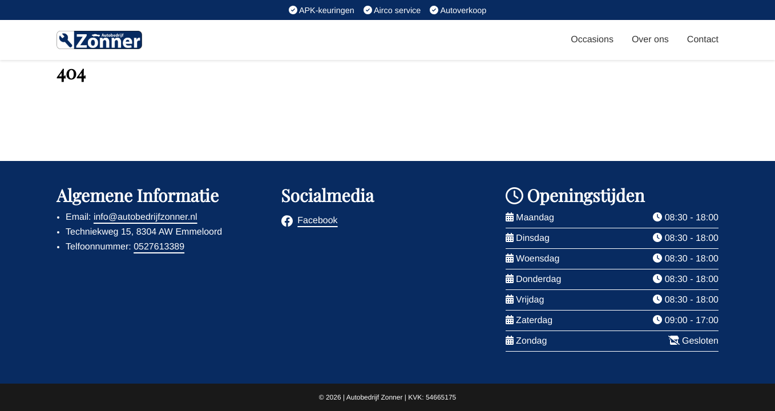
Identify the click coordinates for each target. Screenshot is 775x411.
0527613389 (159, 247)
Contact (703, 40)
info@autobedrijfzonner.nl (145, 217)
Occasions (592, 40)
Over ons (650, 40)
